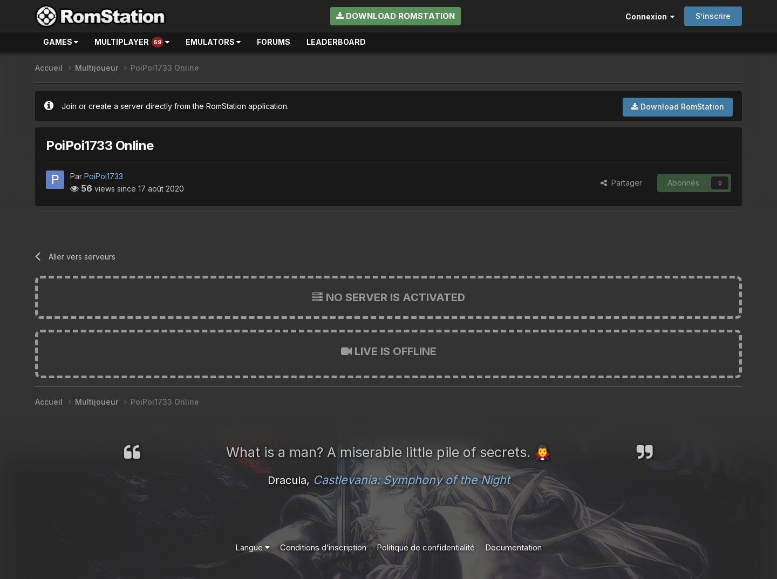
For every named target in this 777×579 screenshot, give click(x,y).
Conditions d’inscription (323, 547)
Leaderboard (336, 41)
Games (60, 41)
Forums (273, 41)
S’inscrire (713, 16)
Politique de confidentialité (426, 547)
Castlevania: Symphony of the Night (411, 480)
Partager (621, 182)
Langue (252, 547)
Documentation (513, 547)
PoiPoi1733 (103, 176)
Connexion (649, 16)
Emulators (213, 41)
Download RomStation (395, 16)
